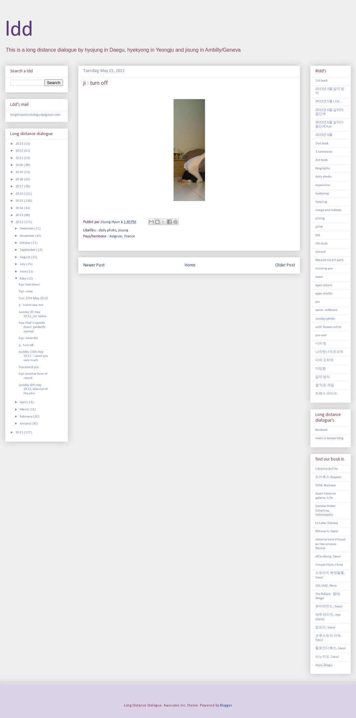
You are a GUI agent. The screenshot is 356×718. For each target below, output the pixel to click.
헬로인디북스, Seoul (330, 648)
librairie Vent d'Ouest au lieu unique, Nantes (330, 544)
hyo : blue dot (28, 338)
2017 (20, 186)
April (23, 402)
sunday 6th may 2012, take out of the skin (33, 389)
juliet (319, 226)
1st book (321, 81)
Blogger (226, 705)
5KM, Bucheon (325, 485)
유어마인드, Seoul (328, 606)
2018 (20, 179)
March (25, 409)
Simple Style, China (329, 565)
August (25, 257)
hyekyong (322, 193)
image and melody (328, 210)
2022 (20, 151)
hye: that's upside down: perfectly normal (32, 327)
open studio (323, 293)
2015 (20, 201)
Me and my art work (329, 260)
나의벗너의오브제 (329, 352)
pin (317, 302)
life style (321, 243)
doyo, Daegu (323, 665)
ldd (19, 30)
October (25, 243)
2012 (20, 222)
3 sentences (323, 152)
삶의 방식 (322, 377)
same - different (326, 310)
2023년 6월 (323, 135)
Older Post (285, 265)
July (23, 264)
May (23, 278)
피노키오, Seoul (327, 657)
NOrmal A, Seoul (326, 531)
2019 (20, 172)
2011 (20, 432)
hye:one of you (29, 367)
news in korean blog (329, 438)
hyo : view (26, 291)
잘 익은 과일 (324, 385)
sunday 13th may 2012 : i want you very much (33, 356)
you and (320, 335)
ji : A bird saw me (31, 305)
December (27, 228)
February (26, 416)
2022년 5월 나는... (329, 101)
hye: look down (29, 284)
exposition (322, 185)
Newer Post (94, 265)
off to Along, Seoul (328, 556)
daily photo (107, 230)
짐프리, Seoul (325, 627)
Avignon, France (122, 236)
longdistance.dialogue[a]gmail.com (35, 115)
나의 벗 (320, 343)
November (27, 236)
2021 (20, 158)
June (23, 271)
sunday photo (325, 319)
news (319, 277)
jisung (123, 230)
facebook (321, 430)
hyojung (321, 202)
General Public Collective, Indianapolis (325, 510)
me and (320, 252)
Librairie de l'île (326, 469)
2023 (20, 144)
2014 (20, 208)
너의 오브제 (324, 360)
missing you (324, 268)
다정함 (320, 369)
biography (322, 168)
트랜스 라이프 (326, 393)
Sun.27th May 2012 (33, 298)
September (28, 250)
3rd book (321, 160)
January (25, 423)
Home (190, 265)
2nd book (321, 143)
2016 (20, 194)
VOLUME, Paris (326, 586)
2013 (20, 215)
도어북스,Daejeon (328, 477)
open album (323, 285)
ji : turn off (26, 345)
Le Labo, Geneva (326, 523)
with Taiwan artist (328, 327)
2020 (20, 165)
